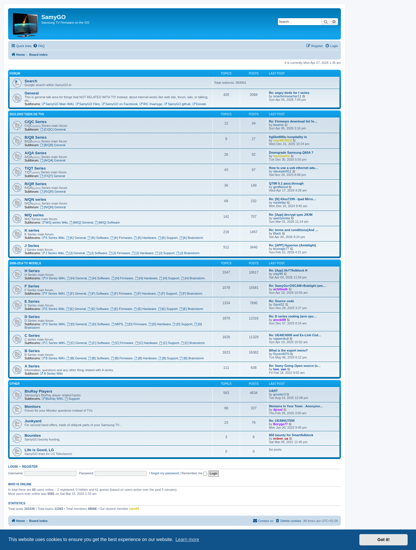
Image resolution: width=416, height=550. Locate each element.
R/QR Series (36, 184)
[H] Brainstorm (193, 278)
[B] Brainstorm (192, 358)
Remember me (194, 473)
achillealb (280, 289)
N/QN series (35, 199)
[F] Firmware (121, 293)
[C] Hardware (146, 343)
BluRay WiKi (52, 398)
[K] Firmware (121, 237)
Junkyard (33, 421)
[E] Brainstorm (191, 309)
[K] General (76, 237)
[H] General (77, 278)
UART (273, 391)
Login (13, 466)
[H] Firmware (122, 278)
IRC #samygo (150, 104)
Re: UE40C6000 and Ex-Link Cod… (295, 335)
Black (277, 233)
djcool (278, 409)
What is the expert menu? (288, 350)
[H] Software (98, 278)
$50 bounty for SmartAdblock (291, 435)
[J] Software (97, 253)
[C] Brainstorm (193, 343)
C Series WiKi (53, 343)
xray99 (278, 274)
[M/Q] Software (107, 222)
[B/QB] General (52, 145)
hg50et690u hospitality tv (288, 137)
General (32, 93)
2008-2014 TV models (25, 263)
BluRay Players (38, 391)
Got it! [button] (384, 539)
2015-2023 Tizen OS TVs (27, 114)
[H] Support (169, 278)
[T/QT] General (52, 176)
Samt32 (278, 304)
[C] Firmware (122, 343)
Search (31, 81)
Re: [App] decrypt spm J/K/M (290, 214)
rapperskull (281, 338)
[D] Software (98, 324)
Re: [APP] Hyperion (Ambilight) (292, 245)
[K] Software (98, 237)
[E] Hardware (145, 309)
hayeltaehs (281, 156)
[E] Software (98, 309)
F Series (32, 286)
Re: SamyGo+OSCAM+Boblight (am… (297, 285)
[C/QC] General (53, 129)
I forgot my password (164, 473)
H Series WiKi (53, 278)
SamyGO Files (87, 104)
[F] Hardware (145, 293)
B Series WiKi (53, 358)
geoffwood (280, 187)
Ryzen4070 (281, 354)
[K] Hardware (145, 237)
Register (30, 466)
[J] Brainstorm (188, 253)
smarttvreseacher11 (287, 96)
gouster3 (279, 394)
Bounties (33, 435)
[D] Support (182, 324)
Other (15, 383)
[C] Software (98, 343)
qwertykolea (281, 218)
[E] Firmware (121, 309)
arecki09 (279, 320)
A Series (32, 366)
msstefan (279, 202)
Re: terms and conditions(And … (293, 230)
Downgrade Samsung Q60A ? (291, 152)
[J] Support (164, 253)
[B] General (76, 358)
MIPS (117, 324)
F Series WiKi (53, 293)
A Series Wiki (51, 373)
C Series (32, 335)
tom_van (279, 369)
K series (32, 230)
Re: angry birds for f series (289, 92)
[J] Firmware (119, 253)
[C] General (77, 343)
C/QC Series (36, 122)
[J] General (75, 253)
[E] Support (168, 309)
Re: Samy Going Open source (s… (295, 365)
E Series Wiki (53, 309)
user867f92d (282, 140)
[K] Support (168, 237)
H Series (32, 271)
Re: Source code (281, 301)
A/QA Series (36, 153)
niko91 (134, 508)
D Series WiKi (53, 324)
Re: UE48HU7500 (282, 420)
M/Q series (34, 215)
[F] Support (167, 293)
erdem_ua (280, 438)
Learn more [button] (187, 539)
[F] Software (98, 293)
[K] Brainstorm (191, 237)
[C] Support (169, 343)
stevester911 (282, 171)
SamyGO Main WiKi (58, 104)
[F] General (76, 293)
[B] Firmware (122, 358)
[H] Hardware (146, 278)
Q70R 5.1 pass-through (286, 183)
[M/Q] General (81, 222)
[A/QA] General (52, 160)
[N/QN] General (53, 207)
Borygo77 (280, 424)
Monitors (33, 406)
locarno (278, 125)
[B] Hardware (145, 358)
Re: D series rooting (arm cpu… (293, 316)
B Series (32, 351)
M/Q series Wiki (55, 222)
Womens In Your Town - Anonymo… (296, 406)
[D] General (77, 324)
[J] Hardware (142, 253)
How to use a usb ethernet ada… (293, 168)
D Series (32, 317)
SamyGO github (177, 104)
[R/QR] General (53, 191)
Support (72, 398)
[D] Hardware (159, 324)
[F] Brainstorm (191, 293)
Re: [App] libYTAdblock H (288, 270)
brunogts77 (281, 248)
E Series (32, 301)
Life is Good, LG (39, 450)
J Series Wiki (53, 253)
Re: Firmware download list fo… (293, 121)
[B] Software (98, 358)
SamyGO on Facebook (120, 104)
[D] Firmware (136, 324)
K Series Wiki (53, 237)
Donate (199, 104)
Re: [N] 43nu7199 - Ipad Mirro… (292, 199)
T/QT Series (35, 168)
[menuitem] (38, 45)
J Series (32, 246)
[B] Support (168, 358)
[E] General (76, 309)
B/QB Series (36, 137)
